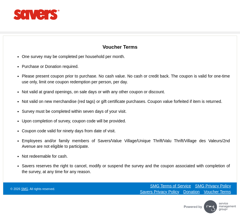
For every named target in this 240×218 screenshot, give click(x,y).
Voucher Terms (217, 191)
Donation (191, 191)
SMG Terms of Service (170, 186)
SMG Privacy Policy (213, 186)
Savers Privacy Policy (159, 191)
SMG (24, 189)
